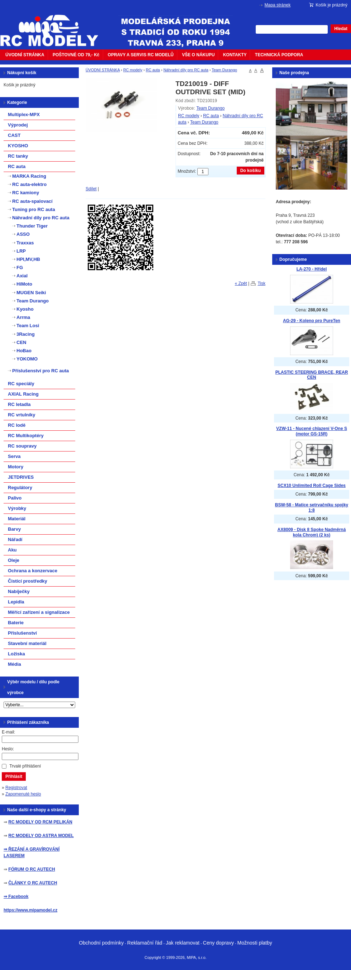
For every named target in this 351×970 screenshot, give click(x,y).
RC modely (132, 70)
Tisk (261, 283)
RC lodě (16, 425)
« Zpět (241, 283)
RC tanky (18, 156)
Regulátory (20, 487)
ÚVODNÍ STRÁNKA (24, 54)
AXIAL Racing (23, 394)
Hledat (340, 28)
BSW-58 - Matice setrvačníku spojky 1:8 (311, 507)
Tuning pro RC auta (33, 209)
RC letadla (19, 404)
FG (19, 267)
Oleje (13, 560)
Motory (15, 466)
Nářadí (15, 539)
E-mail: (8, 732)
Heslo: (8, 748)
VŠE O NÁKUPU (198, 54)
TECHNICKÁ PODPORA (279, 54)
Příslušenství (22, 633)
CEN (21, 342)
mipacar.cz (53, 26)
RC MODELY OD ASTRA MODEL (40, 835)
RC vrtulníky (21, 414)
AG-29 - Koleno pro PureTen (311, 320)
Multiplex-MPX (24, 114)
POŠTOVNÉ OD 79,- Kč (76, 54)
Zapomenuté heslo (23, 794)
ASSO (23, 234)
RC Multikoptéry (26, 435)
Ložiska (16, 653)
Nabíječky (19, 591)
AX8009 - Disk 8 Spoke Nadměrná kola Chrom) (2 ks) (312, 532)
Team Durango (224, 70)
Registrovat (16, 787)
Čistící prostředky (27, 581)
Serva (14, 456)
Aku (12, 550)
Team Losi (27, 325)
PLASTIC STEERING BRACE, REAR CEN (311, 375)
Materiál (16, 518)
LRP (21, 251)
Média (14, 664)
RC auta (153, 70)
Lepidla (16, 602)
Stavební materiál (27, 643)
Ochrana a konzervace (32, 570)
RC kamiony (25, 192)
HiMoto (24, 284)
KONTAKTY (235, 54)
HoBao (24, 350)
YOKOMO (27, 359)
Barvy (14, 529)
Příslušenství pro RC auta (40, 370)
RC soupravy (22, 446)
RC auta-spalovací (32, 201)
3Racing (25, 334)
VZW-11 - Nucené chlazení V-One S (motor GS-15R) (311, 431)
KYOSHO (18, 145)
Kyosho (25, 309)
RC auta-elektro (29, 184)
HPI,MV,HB (28, 259)
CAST (14, 135)
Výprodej (18, 125)
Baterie (16, 622)
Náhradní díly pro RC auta (185, 70)
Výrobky (17, 508)
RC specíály (21, 383)
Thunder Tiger (32, 226)
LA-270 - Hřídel (312, 269)
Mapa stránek (278, 5)
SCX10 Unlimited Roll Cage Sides (312, 485)
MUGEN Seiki (31, 292)
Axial (22, 275)
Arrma (23, 317)
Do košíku (250, 170)
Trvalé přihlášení (25, 766)
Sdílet (91, 188)
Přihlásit (13, 776)
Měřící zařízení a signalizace (39, 612)
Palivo (14, 498)
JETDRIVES (21, 477)
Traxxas (25, 242)
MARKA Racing (29, 176)
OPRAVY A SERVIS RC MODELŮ (141, 54)
